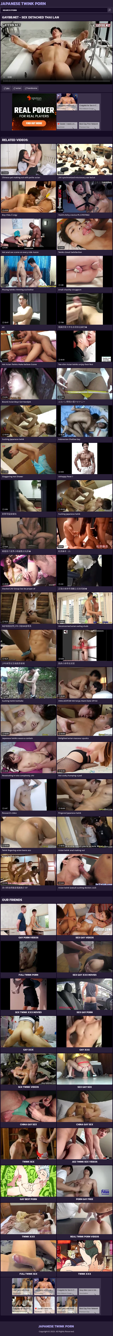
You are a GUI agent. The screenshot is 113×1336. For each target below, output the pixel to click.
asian (18, 88)
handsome (32, 88)
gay (8, 88)
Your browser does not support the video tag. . (56, 52)
